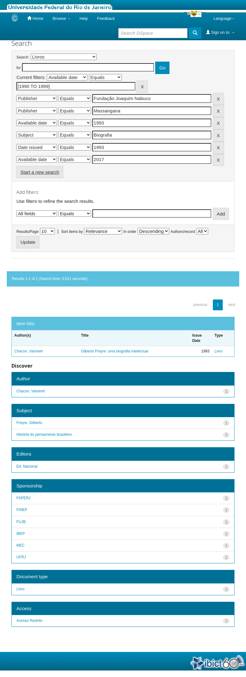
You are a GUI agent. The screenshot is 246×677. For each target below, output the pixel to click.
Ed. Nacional (26, 466)
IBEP (20, 533)
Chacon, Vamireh (28, 351)
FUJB (21, 522)
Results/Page (27, 231)
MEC (20, 545)
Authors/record (182, 231)
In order (130, 231)
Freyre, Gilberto (29, 423)
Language (224, 18)
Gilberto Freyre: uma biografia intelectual (114, 351)
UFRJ (21, 557)
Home (35, 18)
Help (84, 18)
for (18, 68)
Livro (218, 351)
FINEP (21, 510)
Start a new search (39, 172)
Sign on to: (220, 32)
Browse (61, 18)
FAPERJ (23, 498)
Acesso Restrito (29, 620)
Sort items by (72, 231)
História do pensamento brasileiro (44, 434)
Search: (22, 57)
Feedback (106, 18)
